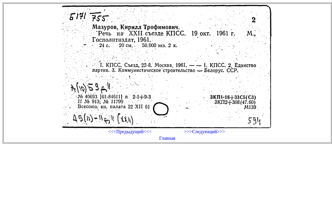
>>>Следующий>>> (204, 131)
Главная (167, 138)
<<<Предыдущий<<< (130, 131)
